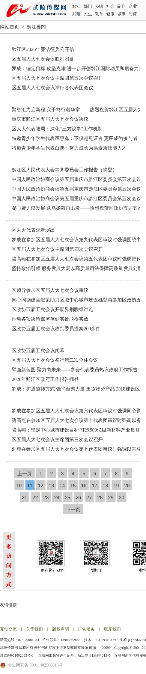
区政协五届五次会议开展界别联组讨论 (52, 309)
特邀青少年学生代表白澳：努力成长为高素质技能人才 (69, 147)
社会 (110, 6)
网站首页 (9, 26)
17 (94, 485)
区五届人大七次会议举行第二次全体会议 (55, 360)
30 (121, 497)
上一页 (24, 473)
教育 (99, 14)
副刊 (121, 6)
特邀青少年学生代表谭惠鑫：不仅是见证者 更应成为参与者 (75, 138)
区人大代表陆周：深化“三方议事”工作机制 (57, 128)
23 (46, 497)
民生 (88, 14)
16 (84, 485)
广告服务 (86, 629)
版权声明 (60, 629)
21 (24, 497)
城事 (121, 14)
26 (78, 497)
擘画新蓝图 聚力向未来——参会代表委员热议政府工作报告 (75, 369)
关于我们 (34, 629)
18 (105, 485)
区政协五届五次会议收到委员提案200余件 (56, 328)
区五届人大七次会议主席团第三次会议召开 (57, 439)
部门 (88, 6)
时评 (133, 14)
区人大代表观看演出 (33, 230)
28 (100, 497)
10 (19, 485)
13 (51, 485)
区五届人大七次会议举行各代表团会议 (52, 87)
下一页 (73, 509)
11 (30, 485)
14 (62, 485)
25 (67, 497)
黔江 (76, 6)
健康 (110, 14)
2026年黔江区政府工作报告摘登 (45, 379)
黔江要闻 (36, 26)
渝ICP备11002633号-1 (17, 655)
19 (116, 485)
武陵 (76, 14)
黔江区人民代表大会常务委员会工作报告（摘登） (64, 169)
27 (89, 497)
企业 (133, 6)
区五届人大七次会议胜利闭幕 (43, 58)
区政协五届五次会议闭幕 (38, 350)
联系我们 (112, 629)
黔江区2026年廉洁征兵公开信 (43, 49)
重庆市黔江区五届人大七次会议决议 (50, 119)
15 (73, 485)
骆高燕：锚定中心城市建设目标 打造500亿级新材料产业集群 (76, 429)
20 (127, 485)
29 (111, 497)
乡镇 (99, 6)
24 (57, 497)
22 (35, 497)
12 (40, 485)
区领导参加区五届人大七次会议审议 (50, 290)
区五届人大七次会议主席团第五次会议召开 (57, 78)
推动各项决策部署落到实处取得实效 (50, 319)
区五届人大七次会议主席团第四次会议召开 (57, 249)
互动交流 (8, 629)
